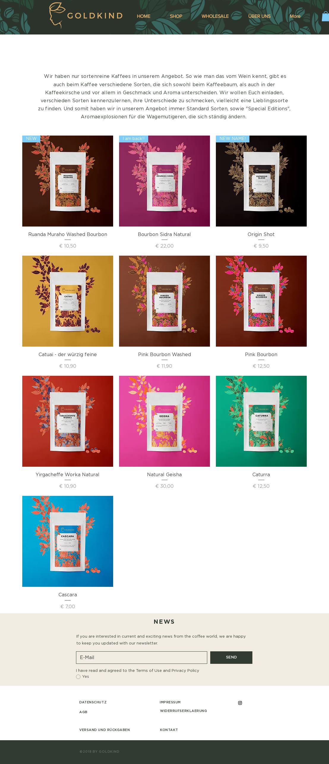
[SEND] (231, 657)
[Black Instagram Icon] (240, 702)
